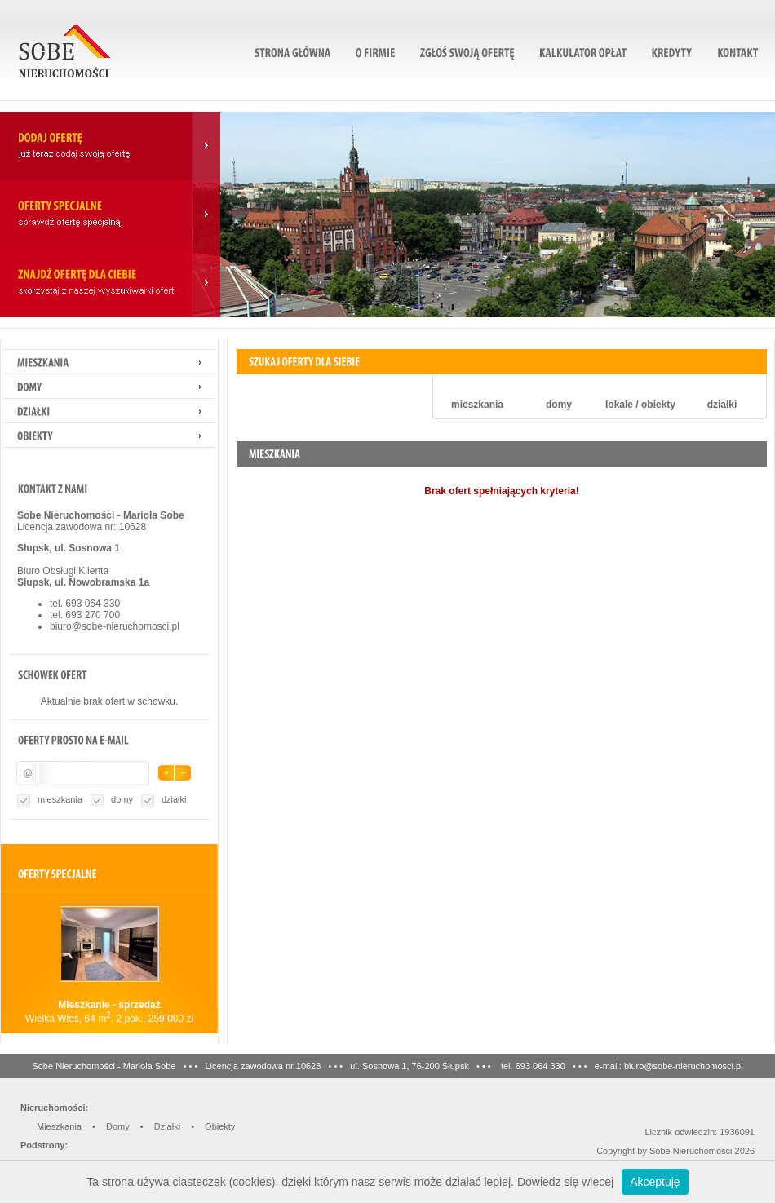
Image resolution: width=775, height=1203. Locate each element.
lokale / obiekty (640, 404)
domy (122, 799)
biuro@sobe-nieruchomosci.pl (114, 626)
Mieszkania (59, 1126)
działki (174, 799)
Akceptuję (655, 1181)
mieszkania (60, 799)
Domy (118, 1126)
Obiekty (220, 1126)
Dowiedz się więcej (565, 1181)
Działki (167, 1126)
